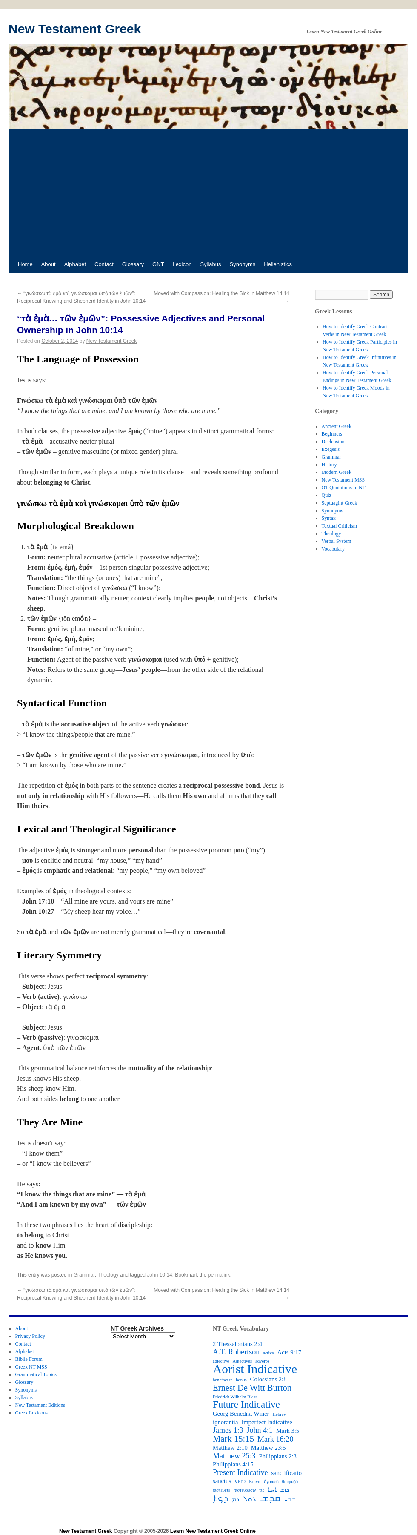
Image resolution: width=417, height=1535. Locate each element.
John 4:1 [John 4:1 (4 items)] (260, 1430)
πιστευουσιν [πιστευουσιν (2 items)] (245, 1490)
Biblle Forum (29, 1359)
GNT (158, 264)
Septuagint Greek (339, 503)
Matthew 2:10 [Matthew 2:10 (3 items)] (230, 1447)
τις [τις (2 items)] (261, 1490)
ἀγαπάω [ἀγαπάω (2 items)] (271, 1481)
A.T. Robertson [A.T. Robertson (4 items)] (236, 1352)
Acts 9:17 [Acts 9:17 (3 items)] (289, 1352)
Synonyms (243, 264)
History (329, 465)
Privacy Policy (30, 1336)
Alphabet (75, 264)
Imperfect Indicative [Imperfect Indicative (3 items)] (266, 1422)
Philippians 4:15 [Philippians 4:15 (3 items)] (233, 1464)
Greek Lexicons (31, 1413)
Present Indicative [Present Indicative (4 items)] (240, 1472)
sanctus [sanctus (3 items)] (222, 1481)
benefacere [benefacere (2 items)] (222, 1379)
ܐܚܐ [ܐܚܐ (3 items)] (272, 1489)
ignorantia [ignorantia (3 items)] (225, 1422)
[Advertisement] (208, 192)
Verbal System (336, 541)
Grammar (84, 1275)
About (48, 264)
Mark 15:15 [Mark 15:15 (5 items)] (233, 1439)
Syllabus (210, 264)
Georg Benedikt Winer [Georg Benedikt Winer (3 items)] (241, 1413)
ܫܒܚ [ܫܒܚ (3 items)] (290, 1499)
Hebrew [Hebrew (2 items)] (279, 1414)
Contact (104, 264)
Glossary (133, 264)
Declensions (334, 442)
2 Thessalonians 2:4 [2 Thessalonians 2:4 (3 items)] (237, 1343)
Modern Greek (336, 472)
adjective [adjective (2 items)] (221, 1361)
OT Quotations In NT (344, 488)
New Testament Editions (40, 1405)
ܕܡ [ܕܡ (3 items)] (235, 1499)
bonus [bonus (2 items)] (241, 1379)
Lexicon (182, 264)
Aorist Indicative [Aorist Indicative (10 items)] (255, 1369)
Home (25, 264)
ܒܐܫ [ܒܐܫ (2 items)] (285, 1490)
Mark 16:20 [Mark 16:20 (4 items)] (275, 1439)
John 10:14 (159, 1275)
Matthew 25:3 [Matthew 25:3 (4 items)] (234, 1456)
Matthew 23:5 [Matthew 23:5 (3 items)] (268, 1447)
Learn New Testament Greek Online (213, 1531)
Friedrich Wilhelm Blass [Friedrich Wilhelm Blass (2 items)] (235, 1396)
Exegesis (331, 449)
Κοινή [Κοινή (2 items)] (254, 1481)
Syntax (329, 518)
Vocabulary (333, 549)
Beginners (332, 434)
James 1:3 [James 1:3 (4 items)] (228, 1430)
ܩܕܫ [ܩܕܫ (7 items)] (270, 1498)
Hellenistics (278, 264)
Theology (107, 1275)
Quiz (326, 495)
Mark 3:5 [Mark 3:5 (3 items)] (287, 1430)
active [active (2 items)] (268, 1353)
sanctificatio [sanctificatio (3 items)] (286, 1472)
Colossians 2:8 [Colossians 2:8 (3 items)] (268, 1379)
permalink (219, 1275)
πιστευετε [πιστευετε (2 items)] (221, 1490)
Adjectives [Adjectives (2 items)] (242, 1361)
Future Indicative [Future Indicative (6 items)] (246, 1405)
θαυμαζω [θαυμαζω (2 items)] (290, 1481)
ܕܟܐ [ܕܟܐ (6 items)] (220, 1498)
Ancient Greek (336, 426)
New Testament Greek (75, 29)
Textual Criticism (339, 526)
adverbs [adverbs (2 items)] (262, 1361)
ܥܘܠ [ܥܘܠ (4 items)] (250, 1499)
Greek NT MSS (31, 1367)
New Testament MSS (343, 480)
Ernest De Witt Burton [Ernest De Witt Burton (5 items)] (252, 1388)
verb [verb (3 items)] (240, 1481)
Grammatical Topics (36, 1374)
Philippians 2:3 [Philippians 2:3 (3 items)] (278, 1456)
